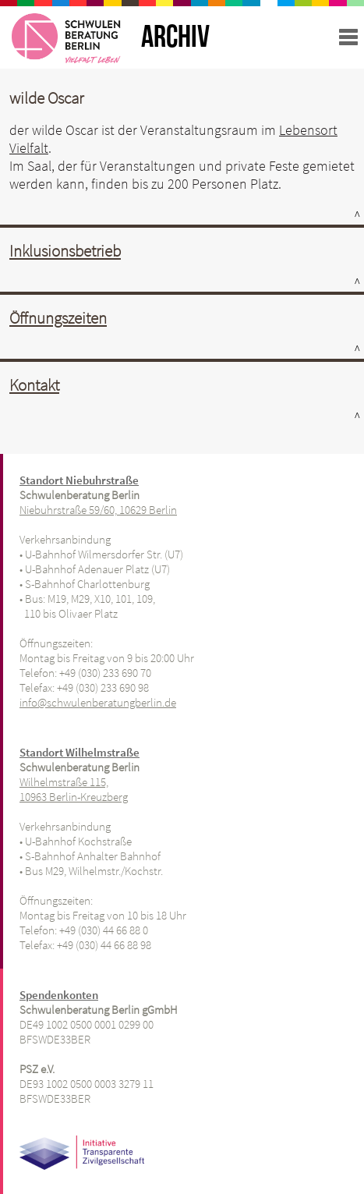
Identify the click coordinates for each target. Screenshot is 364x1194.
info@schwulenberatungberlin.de (97, 702)
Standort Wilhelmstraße (79, 752)
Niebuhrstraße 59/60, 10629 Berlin (98, 509)
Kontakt (34, 384)
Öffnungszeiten (58, 317)
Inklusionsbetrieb (65, 250)
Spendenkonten (58, 994)
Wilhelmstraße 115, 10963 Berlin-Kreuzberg (73, 789)
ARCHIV (175, 37)
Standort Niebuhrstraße (79, 480)
